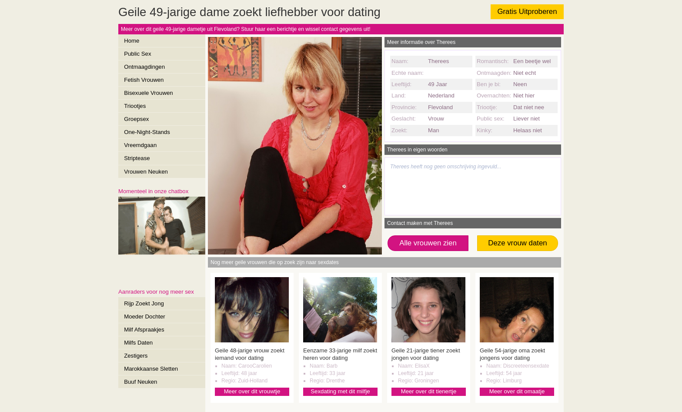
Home (131, 40)
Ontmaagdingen (144, 67)
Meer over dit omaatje (517, 391)
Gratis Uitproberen (527, 11)
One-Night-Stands (147, 132)
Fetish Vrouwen (144, 80)
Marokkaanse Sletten (151, 368)
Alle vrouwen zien (428, 243)
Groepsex (136, 119)
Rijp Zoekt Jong (144, 303)
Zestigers (135, 355)
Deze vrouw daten (517, 243)
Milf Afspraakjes (144, 329)
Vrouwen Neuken (146, 171)
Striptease (137, 158)
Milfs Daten (138, 342)
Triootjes (135, 106)
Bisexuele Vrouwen (148, 93)
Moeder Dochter (144, 316)
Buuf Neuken (140, 382)
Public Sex (137, 53)
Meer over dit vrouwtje (252, 391)
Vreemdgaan (140, 145)
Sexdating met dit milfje (340, 391)
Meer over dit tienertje (429, 391)
